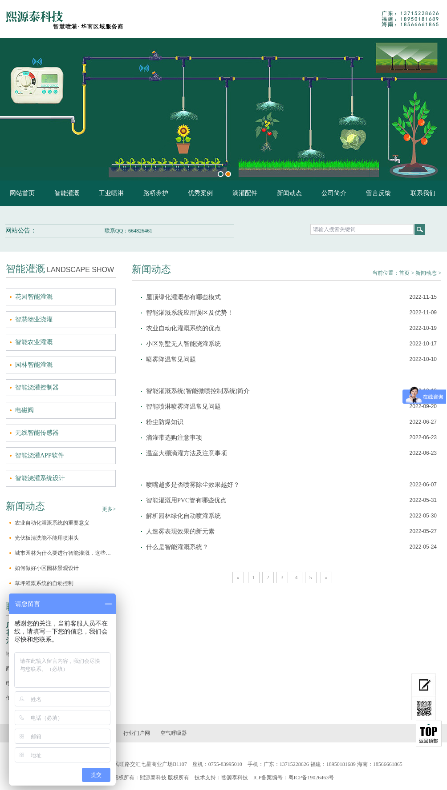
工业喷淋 (111, 193)
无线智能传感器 (37, 432)
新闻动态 (289, 193)
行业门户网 (136, 733)
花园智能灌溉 (34, 296)
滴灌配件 (244, 193)
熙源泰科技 (234, 777)
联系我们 (422, 193)
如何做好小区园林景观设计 (47, 568)
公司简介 (333, 193)
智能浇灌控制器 (37, 387)
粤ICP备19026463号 (311, 777)
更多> (109, 509)
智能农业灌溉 (34, 342)
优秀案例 (200, 193)
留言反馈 (378, 193)
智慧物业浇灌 (34, 319)
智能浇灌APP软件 (39, 455)
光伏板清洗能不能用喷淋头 (47, 538)
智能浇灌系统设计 (40, 478)
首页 (404, 273)
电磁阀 (24, 410)
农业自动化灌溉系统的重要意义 (52, 523)
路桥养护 (155, 193)
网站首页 (22, 193)
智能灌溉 (66, 193)
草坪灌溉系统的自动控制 (44, 583)
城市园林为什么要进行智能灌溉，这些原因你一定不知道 (65, 553)
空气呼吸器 (173, 733)
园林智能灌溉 (34, 364)
